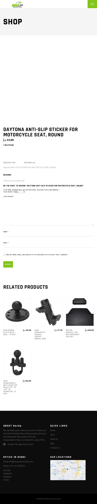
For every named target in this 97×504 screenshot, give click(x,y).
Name (5, 232)
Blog (52, 443)
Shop (52, 435)
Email (6, 243)
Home (52, 430)
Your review (8, 196)
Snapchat (7, 477)
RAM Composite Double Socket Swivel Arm (40, 334)
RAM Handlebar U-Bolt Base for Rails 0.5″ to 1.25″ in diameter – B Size (10, 387)
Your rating (8, 192)
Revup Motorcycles (55, 499)
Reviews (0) (29, 163)
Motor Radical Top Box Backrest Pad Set (73, 333)
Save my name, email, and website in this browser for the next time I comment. (37, 255)
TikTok (6, 480)
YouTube (7, 470)
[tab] (13, 163)
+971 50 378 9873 (17, 466)
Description (9, 163)
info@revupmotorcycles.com (21, 462)
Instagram (7, 473)
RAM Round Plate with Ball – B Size (9, 332)
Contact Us (54, 448)
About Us (54, 439)
